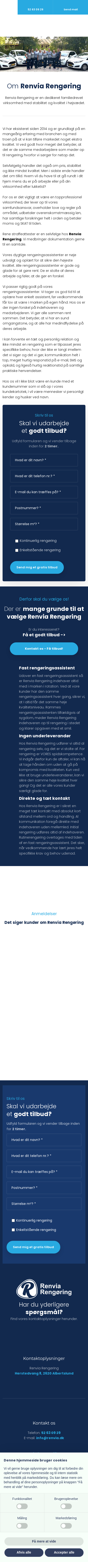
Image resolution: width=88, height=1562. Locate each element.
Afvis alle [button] (24, 1552)
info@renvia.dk (50, 1438)
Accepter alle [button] (64, 1552)
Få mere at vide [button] (44, 1541)
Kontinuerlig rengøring (38, 540)
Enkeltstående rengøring (40, 550)
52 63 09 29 (51, 1432)
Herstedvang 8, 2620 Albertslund (44, 1373)
